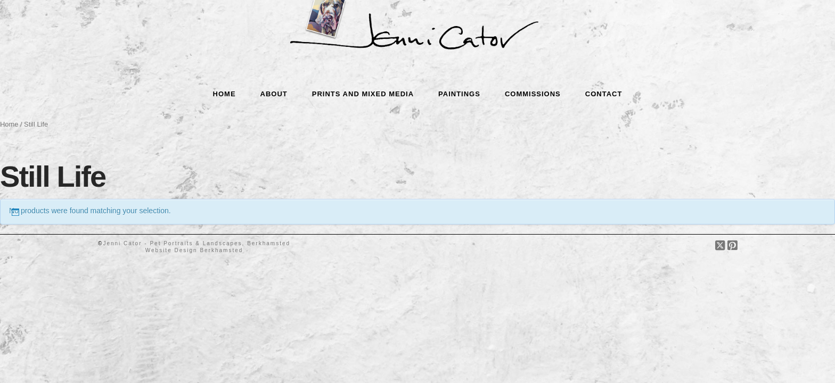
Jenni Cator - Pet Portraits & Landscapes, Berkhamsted (196, 243)
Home (9, 124)
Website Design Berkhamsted (194, 250)
